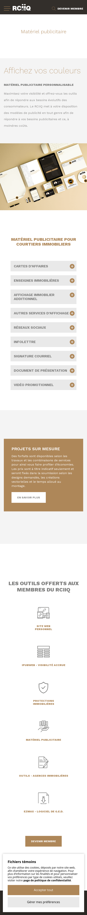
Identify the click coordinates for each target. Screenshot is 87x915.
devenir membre (43, 841)
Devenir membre (70, 8)
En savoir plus (28, 497)
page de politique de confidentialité (47, 880)
